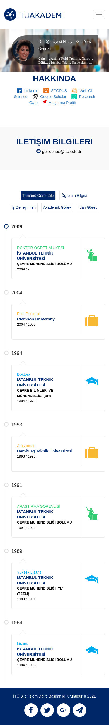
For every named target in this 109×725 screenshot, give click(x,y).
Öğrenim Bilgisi (74, 195)
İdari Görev (88, 207)
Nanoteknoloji (90, 58)
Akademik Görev (57, 207)
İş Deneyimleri (24, 207)
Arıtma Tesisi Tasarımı (65, 58)
